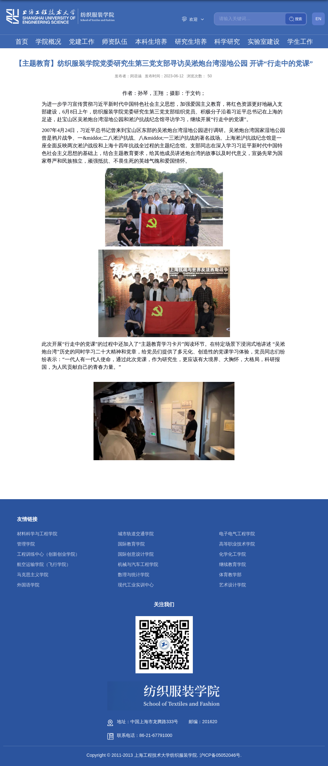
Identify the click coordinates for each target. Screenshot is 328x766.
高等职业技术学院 (237, 543)
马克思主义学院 (32, 574)
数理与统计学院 (133, 574)
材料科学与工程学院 (37, 533)
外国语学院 (28, 584)
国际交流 (164, 54)
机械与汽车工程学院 (138, 564)
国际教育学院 (131, 543)
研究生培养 (191, 41)
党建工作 (81, 41)
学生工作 (300, 41)
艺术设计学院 (232, 584)
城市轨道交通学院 (136, 533)
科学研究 (227, 41)
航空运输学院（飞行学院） (44, 564)
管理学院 (26, 543)
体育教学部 (230, 574)
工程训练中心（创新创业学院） (48, 554)
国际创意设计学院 (136, 554)
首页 (21, 41)
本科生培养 (151, 41)
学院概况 (48, 41)
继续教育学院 (232, 564)
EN (318, 18)
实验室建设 (264, 41)
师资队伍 (114, 41)
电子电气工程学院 (237, 533)
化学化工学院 (232, 554)
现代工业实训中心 (136, 584)
